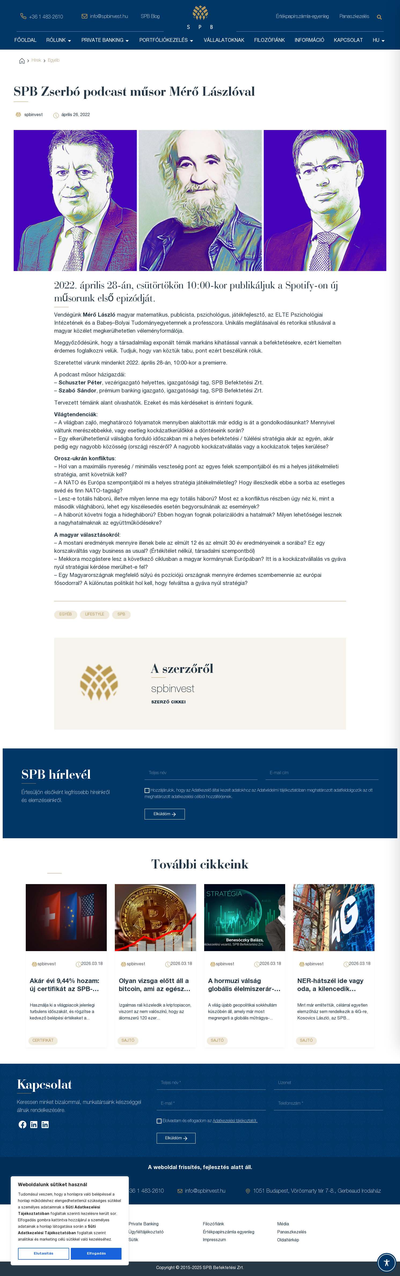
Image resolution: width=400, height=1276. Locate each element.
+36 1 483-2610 (46, 17)
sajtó (128, 1041)
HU (379, 40)
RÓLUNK (59, 40)
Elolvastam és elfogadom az (210, 1121)
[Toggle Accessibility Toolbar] (386, 1262)
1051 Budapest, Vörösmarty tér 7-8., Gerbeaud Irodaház (317, 1191)
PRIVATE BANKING (106, 40)
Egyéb (53, 60)
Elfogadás (96, 1254)
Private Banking (144, 1224)
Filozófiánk (213, 1224)
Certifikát (43, 1041)
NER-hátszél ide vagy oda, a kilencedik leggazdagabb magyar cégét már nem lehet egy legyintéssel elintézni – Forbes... (331, 986)
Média (283, 1224)
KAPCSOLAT (348, 40)
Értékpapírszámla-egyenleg (302, 16)
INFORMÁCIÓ (309, 40)
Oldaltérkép (288, 1240)
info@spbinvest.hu (109, 16)
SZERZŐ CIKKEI (168, 702)
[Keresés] (380, 17)
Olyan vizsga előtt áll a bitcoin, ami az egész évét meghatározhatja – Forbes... (154, 986)
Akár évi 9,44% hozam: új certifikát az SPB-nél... (64, 986)
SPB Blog (150, 16)
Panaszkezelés (354, 16)
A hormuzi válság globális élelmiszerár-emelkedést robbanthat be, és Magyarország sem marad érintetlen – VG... (244, 986)
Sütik (133, 1240)
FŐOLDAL (25, 40)
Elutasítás (43, 1254)
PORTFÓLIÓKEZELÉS (167, 40)
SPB (121, 614)
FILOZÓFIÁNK (269, 40)
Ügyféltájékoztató (146, 1232)
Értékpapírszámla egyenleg (228, 1232)
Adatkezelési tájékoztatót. (235, 1121)
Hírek (36, 60)
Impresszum (214, 1240)
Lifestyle (94, 614)
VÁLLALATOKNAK (224, 40)
